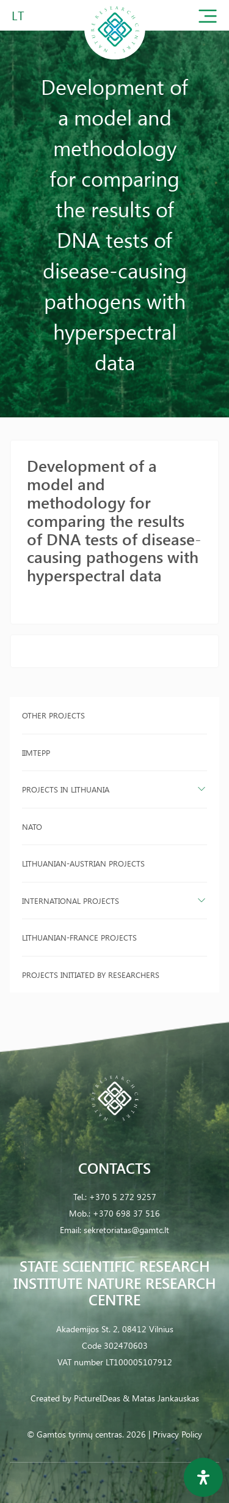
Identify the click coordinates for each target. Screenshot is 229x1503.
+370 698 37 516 (126, 1213)
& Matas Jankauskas (161, 1398)
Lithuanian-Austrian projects (83, 863)
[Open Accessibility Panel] (203, 1477)
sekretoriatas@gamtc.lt (126, 1230)
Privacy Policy (177, 1434)
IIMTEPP (36, 752)
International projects (70, 900)
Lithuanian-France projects (79, 937)
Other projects (53, 715)
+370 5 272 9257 (122, 1197)
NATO (32, 826)
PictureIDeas (97, 1398)
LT (18, 15)
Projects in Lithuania (65, 789)
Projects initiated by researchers (90, 974)
